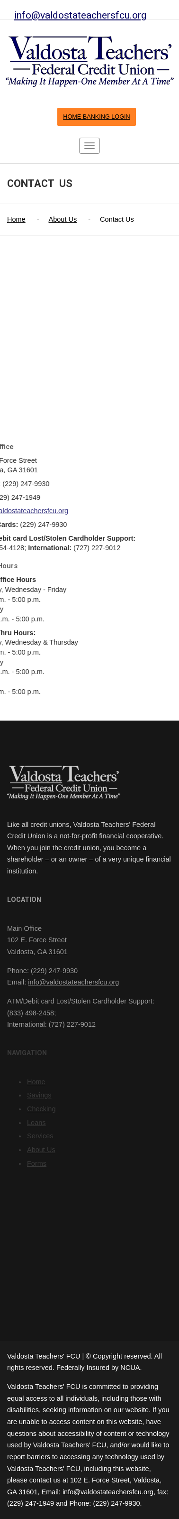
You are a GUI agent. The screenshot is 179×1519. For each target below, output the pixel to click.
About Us (63, 219)
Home (16, 219)
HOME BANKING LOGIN (96, 116)
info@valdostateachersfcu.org (80, 15)
